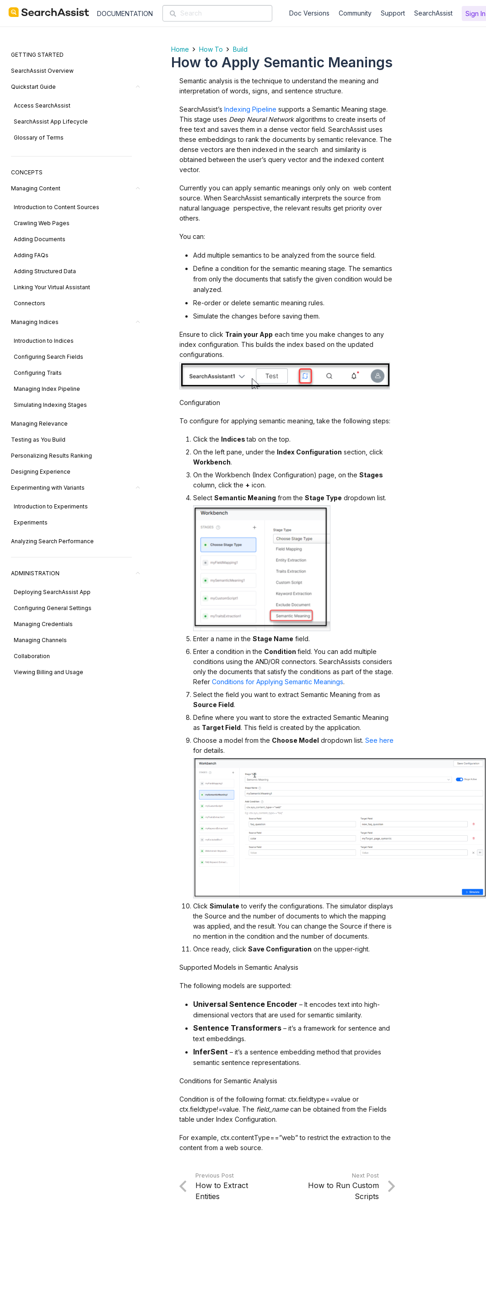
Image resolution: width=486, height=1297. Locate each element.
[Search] (217, 13)
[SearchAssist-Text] (48, 12)
